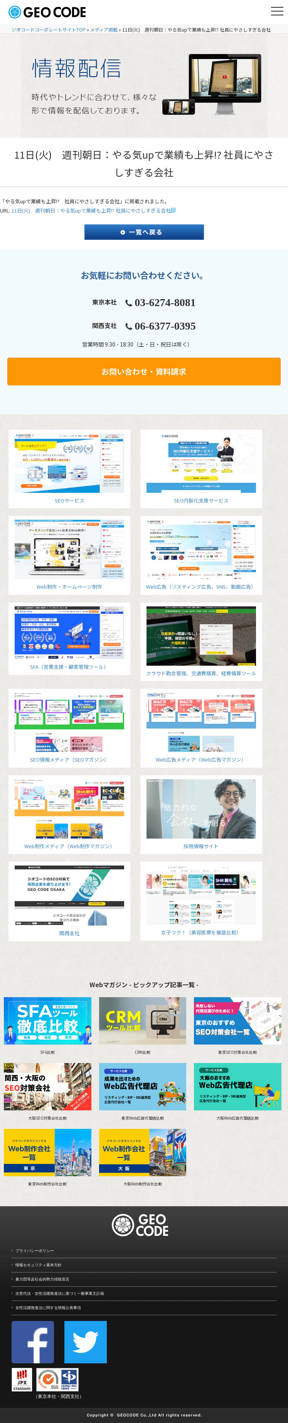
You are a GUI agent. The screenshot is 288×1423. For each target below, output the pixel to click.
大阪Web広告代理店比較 (237, 1092)
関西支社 (69, 901)
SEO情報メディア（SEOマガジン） (69, 728)
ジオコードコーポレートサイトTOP (49, 29)
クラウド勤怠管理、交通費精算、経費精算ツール (201, 641)
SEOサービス (69, 469)
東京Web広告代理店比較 (143, 1092)
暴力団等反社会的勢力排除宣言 (42, 1279)
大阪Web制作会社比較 (143, 1158)
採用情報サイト (201, 814)
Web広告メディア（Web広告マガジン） (201, 728)
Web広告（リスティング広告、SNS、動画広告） (201, 555)
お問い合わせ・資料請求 (143, 371)
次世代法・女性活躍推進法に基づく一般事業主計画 (59, 1293)
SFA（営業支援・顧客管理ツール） (69, 638)
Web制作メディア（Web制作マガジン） (69, 814)
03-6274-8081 (165, 302)
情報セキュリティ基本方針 (38, 1265)
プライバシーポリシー (34, 1251)
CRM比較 (143, 1026)
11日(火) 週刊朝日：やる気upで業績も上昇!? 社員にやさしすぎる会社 (91, 210)
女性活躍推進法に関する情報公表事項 (48, 1308)
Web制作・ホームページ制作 (69, 555)
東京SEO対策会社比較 (237, 1026)
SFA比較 (47, 1026)
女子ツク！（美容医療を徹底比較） (201, 901)
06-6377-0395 (165, 326)
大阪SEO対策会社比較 (47, 1092)
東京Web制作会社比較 (47, 1158)
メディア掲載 (104, 29)
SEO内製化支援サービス (201, 469)
